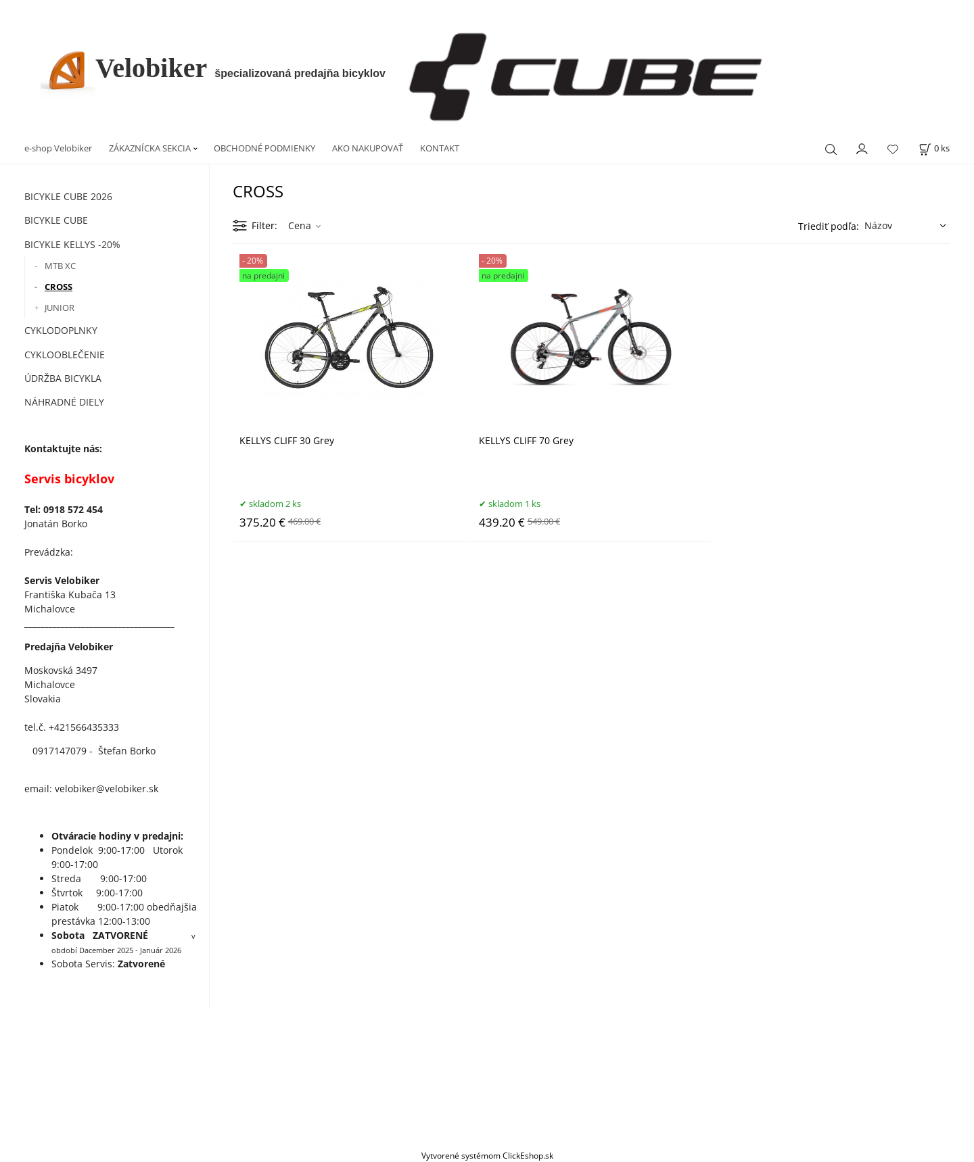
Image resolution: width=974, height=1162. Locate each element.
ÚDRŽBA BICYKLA (62, 378)
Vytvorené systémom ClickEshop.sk (487, 1155)
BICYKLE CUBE (56, 220)
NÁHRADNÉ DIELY (64, 401)
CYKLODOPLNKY (60, 330)
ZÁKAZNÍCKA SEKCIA (150, 148)
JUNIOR (59, 307)
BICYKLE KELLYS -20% (72, 244)
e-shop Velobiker (58, 148)
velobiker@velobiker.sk (106, 788)
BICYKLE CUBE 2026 (68, 196)
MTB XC (60, 266)
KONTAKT (439, 148)
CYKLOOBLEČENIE (64, 354)
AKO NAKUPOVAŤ (367, 148)
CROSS (58, 287)
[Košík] (934, 148)
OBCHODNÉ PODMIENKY (264, 148)
